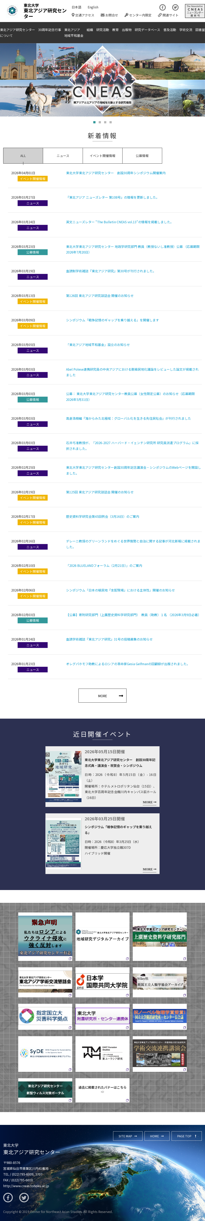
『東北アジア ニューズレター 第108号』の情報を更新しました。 (112, 197)
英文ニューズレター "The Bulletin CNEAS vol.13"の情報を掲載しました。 (119, 221)
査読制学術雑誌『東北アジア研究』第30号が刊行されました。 (111, 271)
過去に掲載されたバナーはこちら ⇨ (104, 1089)
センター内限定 (138, 15)
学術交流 (185, 29)
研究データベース (147, 29)
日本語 (76, 7)
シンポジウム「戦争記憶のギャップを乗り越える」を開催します (112, 320)
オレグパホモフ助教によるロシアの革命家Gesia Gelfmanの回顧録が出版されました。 (128, 663)
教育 (115, 29)
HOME (154, 1136)
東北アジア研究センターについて (17, 32)
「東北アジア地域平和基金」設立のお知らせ (98, 344)
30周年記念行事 (49, 29)
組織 (90, 29)
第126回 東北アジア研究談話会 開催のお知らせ (100, 295)
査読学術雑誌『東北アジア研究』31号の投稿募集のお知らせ (109, 639)
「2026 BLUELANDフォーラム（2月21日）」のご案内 (104, 565)
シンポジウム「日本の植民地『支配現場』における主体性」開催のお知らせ (120, 590)
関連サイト (168, 15)
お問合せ (109, 15)
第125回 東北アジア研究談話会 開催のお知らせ (100, 492)
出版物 (127, 29)
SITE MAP (125, 1136)
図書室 (200, 29)
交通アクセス (83, 15)
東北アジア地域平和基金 (73, 32)
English (93, 7)
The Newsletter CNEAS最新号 (195, 11)
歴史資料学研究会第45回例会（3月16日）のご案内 (102, 516)
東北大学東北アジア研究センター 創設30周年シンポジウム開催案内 (116, 172)
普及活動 (169, 29)
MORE (102, 695)
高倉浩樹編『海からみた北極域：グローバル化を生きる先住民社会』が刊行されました (128, 418)
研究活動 (102, 29)
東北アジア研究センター (31, 1149)
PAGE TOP (184, 1136)
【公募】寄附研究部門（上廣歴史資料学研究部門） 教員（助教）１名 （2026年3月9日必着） (133, 614)
